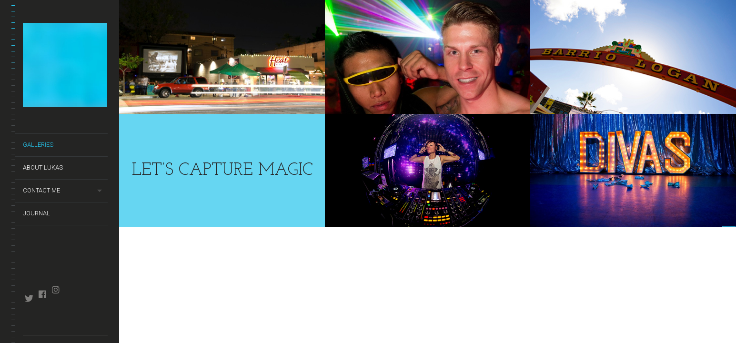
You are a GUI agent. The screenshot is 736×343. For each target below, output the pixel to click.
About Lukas (43, 167)
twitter (29, 298)
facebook (42, 294)
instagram (55, 289)
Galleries (38, 144)
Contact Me (41, 190)
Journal (36, 213)
